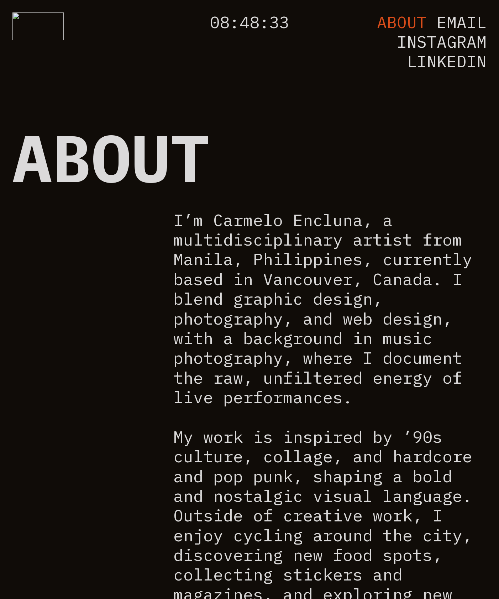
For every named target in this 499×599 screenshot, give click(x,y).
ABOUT (402, 22)
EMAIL (462, 22)
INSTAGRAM (442, 41)
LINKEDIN (447, 61)
